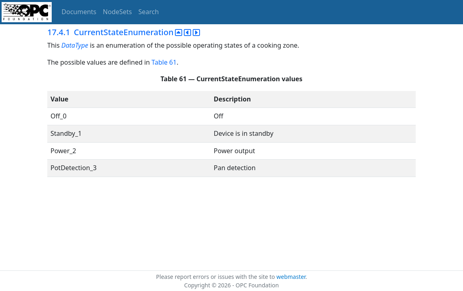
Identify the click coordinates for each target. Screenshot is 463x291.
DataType (74, 45)
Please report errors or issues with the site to (216, 276)
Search (149, 11)
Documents (78, 11)
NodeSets (117, 11)
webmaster (290, 276)
